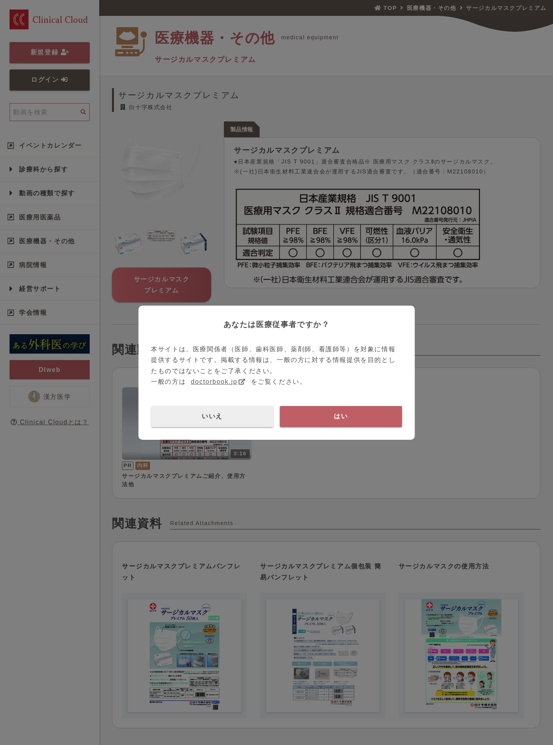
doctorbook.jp (214, 381)
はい (341, 416)
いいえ (212, 416)
